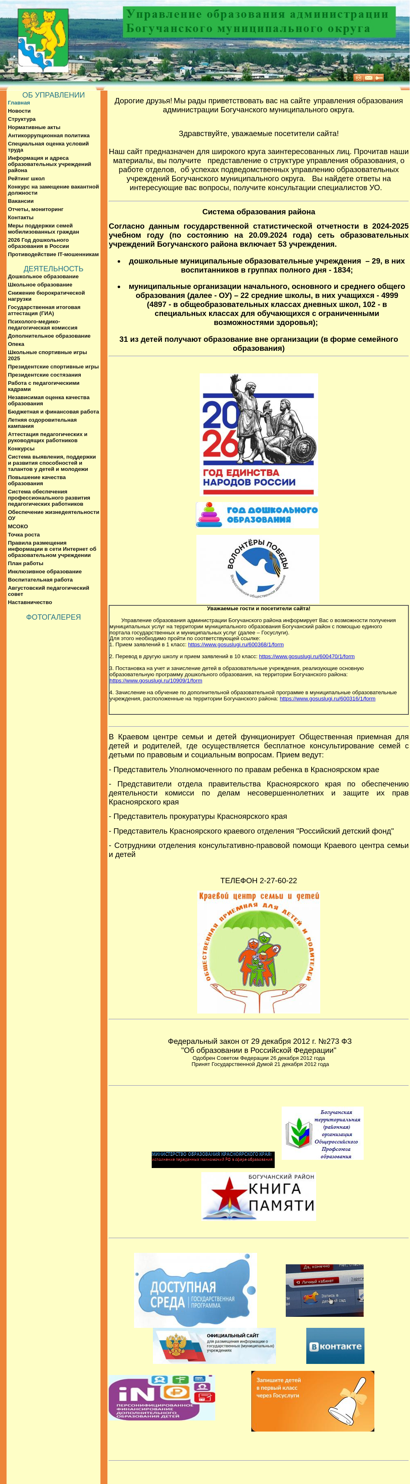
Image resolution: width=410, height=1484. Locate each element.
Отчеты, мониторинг (36, 209)
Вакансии (21, 201)
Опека (16, 344)
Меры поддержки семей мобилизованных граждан (43, 229)
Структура (22, 119)
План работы (25, 563)
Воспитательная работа (40, 580)
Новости (19, 111)
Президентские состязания (44, 375)
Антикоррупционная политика (48, 135)
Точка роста (24, 535)
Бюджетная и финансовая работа (53, 412)
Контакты (21, 217)
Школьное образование (40, 285)
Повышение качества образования (37, 480)
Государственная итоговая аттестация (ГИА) (44, 310)
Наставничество (30, 602)
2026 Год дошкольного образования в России (38, 243)
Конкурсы (21, 448)
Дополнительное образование (49, 336)
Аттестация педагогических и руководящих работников (47, 437)
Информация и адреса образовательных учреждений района (49, 164)
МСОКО (18, 526)
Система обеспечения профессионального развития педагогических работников (49, 498)
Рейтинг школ (26, 178)
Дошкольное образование (43, 276)
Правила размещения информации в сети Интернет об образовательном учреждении (52, 549)
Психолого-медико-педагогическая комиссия (42, 324)
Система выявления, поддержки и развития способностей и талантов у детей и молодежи (52, 463)
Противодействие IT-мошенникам (53, 254)
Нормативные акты (34, 127)
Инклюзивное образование (45, 571)
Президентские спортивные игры (53, 367)
